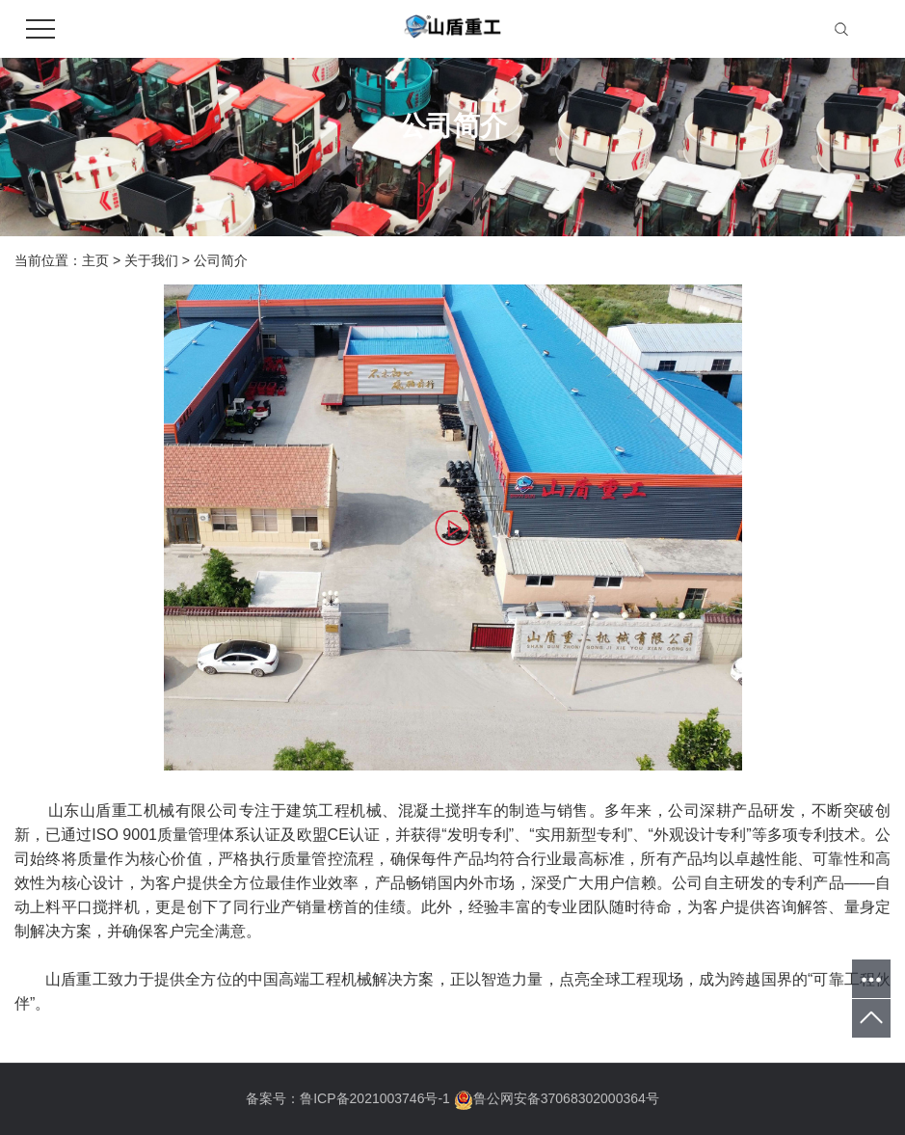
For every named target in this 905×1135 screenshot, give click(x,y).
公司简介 (221, 260)
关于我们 (151, 260)
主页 (95, 260)
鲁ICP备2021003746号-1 (375, 1098)
